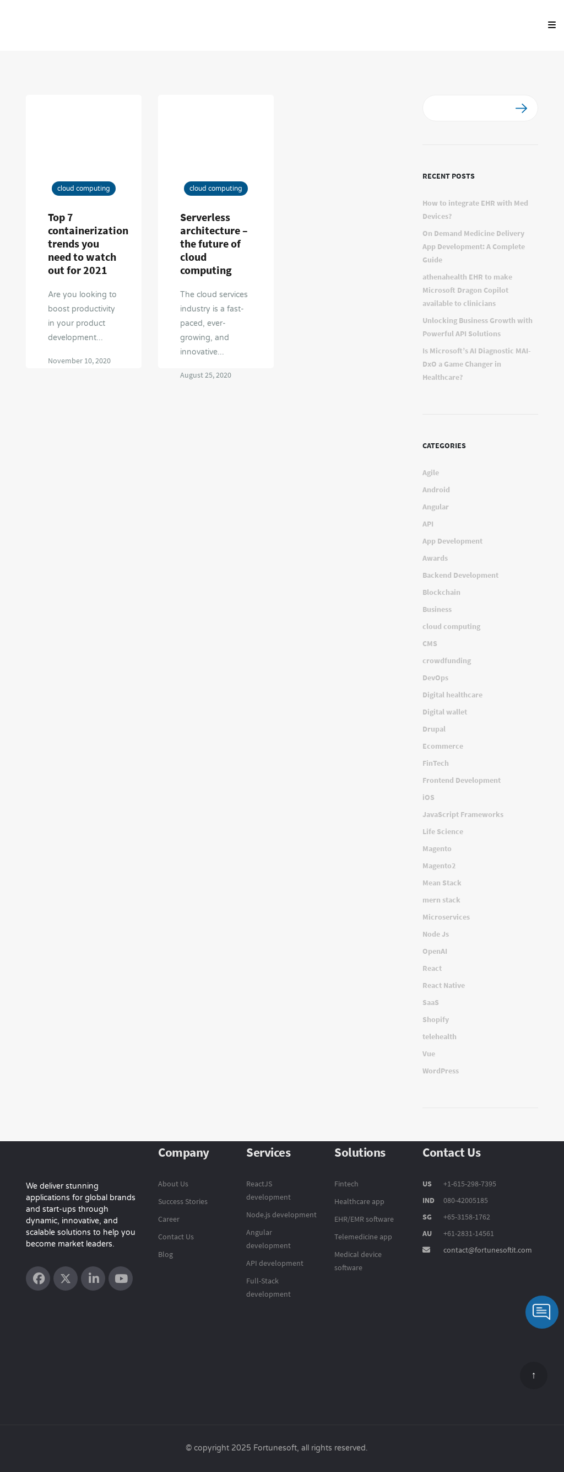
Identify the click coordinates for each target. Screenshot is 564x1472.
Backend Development (460, 575)
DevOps (435, 678)
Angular (435, 507)
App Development (452, 541)
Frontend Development (461, 780)
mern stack (441, 900)
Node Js (435, 934)
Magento (437, 848)
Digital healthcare (452, 695)
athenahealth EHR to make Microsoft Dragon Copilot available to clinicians (467, 290)
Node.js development (281, 1214)
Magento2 (438, 866)
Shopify (435, 1019)
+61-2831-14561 (468, 1233)
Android (436, 490)
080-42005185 (465, 1200)
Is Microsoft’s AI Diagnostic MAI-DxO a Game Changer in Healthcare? (476, 364)
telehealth (439, 1036)
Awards (435, 558)
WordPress (440, 1071)
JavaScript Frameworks (462, 814)
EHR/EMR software (364, 1219)
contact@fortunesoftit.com (487, 1250)
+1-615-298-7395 (469, 1184)
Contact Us (176, 1237)
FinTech (435, 763)
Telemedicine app (363, 1237)
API (427, 524)
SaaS (430, 1002)
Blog (165, 1254)
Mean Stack (442, 883)
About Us (173, 1184)
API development (274, 1263)
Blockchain (441, 592)
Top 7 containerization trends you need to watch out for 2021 (88, 243)
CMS (429, 643)
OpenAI (434, 951)
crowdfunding (446, 660)
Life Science (442, 831)
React (432, 968)
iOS (428, 797)
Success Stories (183, 1201)
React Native (443, 985)
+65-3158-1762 (466, 1217)
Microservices (446, 917)
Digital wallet (444, 712)
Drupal (434, 729)
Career (169, 1219)
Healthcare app (359, 1201)
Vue (428, 1054)
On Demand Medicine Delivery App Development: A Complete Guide (473, 246)
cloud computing (83, 188)
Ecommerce (442, 746)
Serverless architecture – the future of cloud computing (214, 243)
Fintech (346, 1184)
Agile (430, 472)
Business (437, 609)
